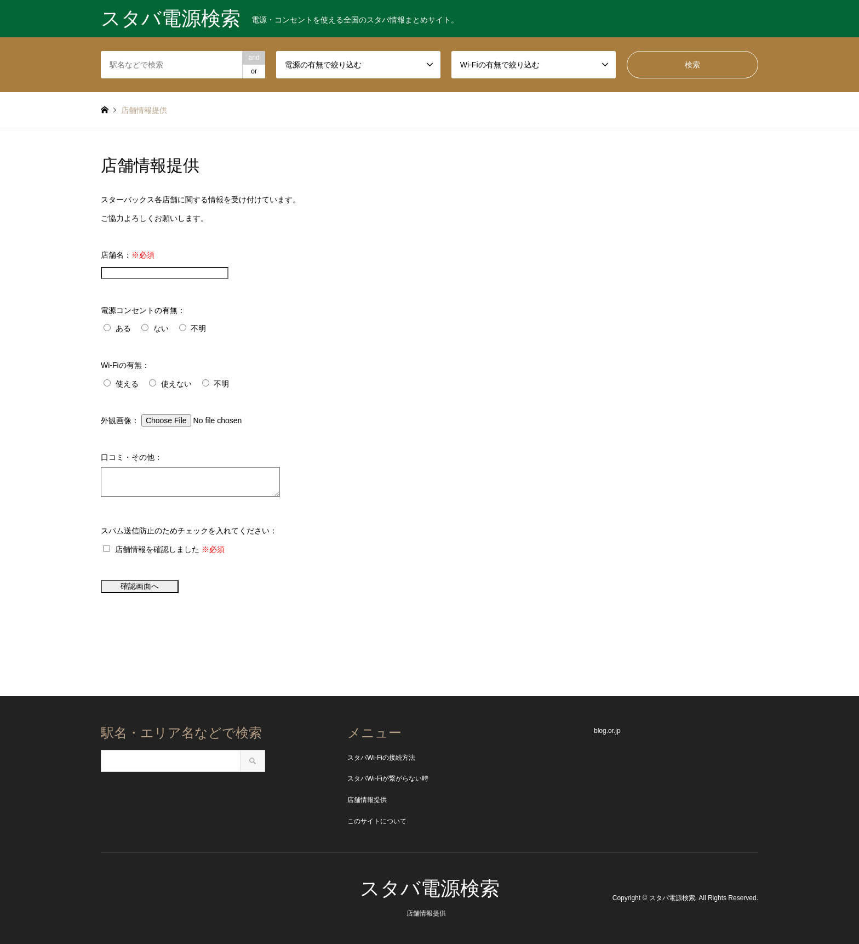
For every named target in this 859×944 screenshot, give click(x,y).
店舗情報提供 (367, 800)
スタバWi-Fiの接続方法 (381, 757)
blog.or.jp (607, 731)
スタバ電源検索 (430, 888)
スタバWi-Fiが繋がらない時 (387, 778)
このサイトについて (376, 821)
